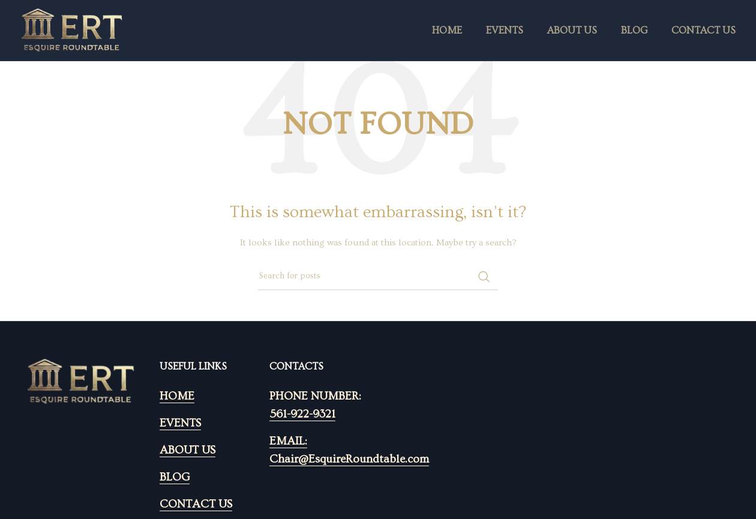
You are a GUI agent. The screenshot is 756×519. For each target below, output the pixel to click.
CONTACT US (196, 504)
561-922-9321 (302, 414)
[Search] (378, 276)
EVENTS (180, 423)
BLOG (175, 477)
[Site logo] (72, 29)
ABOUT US (187, 450)
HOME (177, 396)
